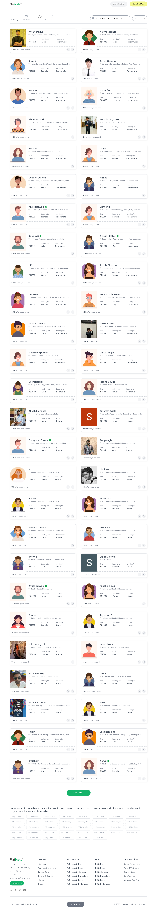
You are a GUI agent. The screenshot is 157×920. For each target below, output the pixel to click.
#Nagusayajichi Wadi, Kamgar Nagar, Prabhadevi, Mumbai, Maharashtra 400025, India (117, 822)
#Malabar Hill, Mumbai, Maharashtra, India (34, 837)
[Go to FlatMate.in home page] (16, 4)
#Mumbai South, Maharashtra (117, 832)
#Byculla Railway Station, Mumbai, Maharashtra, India (51, 837)
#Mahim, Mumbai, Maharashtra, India (18, 832)
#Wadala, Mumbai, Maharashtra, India (100, 827)
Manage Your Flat (131, 880)
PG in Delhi (100, 864)
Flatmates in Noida (75, 868)
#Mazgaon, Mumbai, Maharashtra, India (67, 837)
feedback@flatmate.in (20, 878)
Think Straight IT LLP (28, 904)
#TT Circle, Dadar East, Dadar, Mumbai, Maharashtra (84, 827)
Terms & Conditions (47, 868)
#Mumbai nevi (100, 832)
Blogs (40, 884)
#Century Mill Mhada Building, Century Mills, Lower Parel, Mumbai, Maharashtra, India (84, 822)
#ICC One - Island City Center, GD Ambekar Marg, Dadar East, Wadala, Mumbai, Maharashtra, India (67, 827)
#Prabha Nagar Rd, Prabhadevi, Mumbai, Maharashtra (51, 827)
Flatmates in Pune (75, 880)
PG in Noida (100, 868)
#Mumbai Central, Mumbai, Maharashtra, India (84, 832)
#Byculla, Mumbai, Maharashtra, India (18, 837)
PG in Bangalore (102, 876)
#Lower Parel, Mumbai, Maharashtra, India (133, 817)
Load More (79, 793)
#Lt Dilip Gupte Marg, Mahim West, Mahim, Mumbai (133, 827)
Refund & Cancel (45, 876)
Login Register (118, 4)
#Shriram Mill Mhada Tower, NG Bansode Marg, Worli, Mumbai (100, 817)
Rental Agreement (132, 864)
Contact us (17, 883)
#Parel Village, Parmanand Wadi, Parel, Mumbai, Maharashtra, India (34, 822)
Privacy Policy (44, 872)
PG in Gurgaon (101, 872)
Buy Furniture (129, 872)
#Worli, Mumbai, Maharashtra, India (117, 817)
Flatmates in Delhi (75, 864)
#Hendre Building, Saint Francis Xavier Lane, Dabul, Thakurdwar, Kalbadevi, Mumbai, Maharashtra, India (51, 817)
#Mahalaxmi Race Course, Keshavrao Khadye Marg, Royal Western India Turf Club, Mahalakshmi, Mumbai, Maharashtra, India (84, 817)
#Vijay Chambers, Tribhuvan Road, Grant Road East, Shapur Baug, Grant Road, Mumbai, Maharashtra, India (18, 817)
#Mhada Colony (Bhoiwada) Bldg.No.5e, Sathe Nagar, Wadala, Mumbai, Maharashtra (34, 827)
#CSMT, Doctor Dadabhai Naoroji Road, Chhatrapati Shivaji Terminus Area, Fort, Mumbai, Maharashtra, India (100, 837)
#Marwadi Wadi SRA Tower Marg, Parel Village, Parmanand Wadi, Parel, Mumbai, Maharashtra (18, 822)
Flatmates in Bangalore (77, 876)
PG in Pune (100, 880)
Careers (41, 880)
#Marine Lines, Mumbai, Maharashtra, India (133, 832)
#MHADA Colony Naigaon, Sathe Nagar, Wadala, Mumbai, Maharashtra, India (18, 827)
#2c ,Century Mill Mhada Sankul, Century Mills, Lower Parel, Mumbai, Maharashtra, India (67, 822)
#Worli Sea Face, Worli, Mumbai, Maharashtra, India (51, 822)
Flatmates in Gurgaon (76, 872)
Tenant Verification (132, 868)
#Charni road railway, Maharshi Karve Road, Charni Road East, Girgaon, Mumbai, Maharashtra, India (67, 832)
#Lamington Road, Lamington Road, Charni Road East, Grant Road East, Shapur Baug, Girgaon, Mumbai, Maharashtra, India (51, 832)
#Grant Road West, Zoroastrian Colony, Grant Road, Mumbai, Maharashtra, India (34, 817)
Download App (138, 4)
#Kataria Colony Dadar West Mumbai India (117, 827)
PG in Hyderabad (102, 884)
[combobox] (110, 18)
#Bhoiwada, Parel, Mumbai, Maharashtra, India (100, 822)
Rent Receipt (129, 876)
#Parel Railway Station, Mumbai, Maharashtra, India (133, 822)
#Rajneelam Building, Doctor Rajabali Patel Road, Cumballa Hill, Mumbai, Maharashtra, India (67, 817)
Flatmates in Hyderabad (77, 884)
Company (42, 864)
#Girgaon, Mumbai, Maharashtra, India (34, 832)
